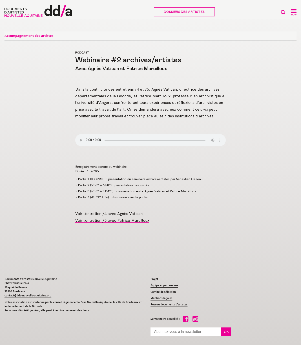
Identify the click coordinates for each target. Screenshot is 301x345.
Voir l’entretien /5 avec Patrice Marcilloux (112, 220)
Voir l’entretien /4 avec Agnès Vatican (109, 213)
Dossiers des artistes (184, 11)
